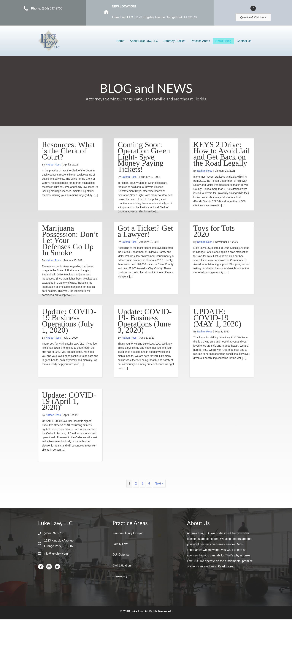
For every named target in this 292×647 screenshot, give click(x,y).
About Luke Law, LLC (144, 40)
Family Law (120, 571)
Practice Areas (200, 40)
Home (120, 40)
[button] (253, 17)
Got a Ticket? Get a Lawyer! (145, 238)
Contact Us (244, 40)
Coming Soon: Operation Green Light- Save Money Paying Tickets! (144, 156)
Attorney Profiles (174, 40)
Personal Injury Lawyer (127, 560)
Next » (159, 511)
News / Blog (223, 40)
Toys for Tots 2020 (214, 238)
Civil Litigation (121, 593)
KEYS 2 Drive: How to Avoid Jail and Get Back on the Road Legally (221, 153)
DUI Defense (121, 582)
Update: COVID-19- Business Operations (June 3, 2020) (145, 334)
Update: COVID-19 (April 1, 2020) (69, 421)
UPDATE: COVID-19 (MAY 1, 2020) (217, 331)
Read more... (226, 594)
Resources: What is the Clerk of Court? (68, 150)
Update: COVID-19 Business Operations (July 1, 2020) (69, 334)
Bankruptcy (119, 603)
